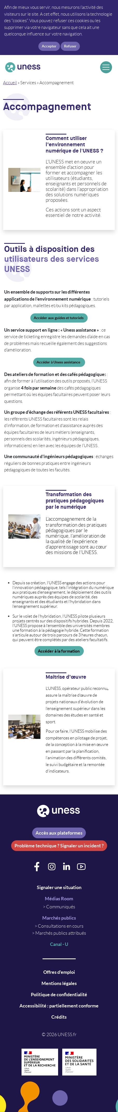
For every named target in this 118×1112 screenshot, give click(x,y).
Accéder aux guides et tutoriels (59, 318)
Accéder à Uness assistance (59, 362)
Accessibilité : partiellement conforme (59, 1005)
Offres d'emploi (59, 972)
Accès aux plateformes (59, 833)
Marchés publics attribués (60, 933)
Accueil (10, 82)
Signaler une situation (59, 887)
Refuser (70, 46)
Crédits (59, 1017)
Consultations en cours (61, 926)
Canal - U (59, 944)
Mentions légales (59, 983)
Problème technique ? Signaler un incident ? (59, 845)
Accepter (49, 46)
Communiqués (60, 906)
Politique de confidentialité (59, 994)
